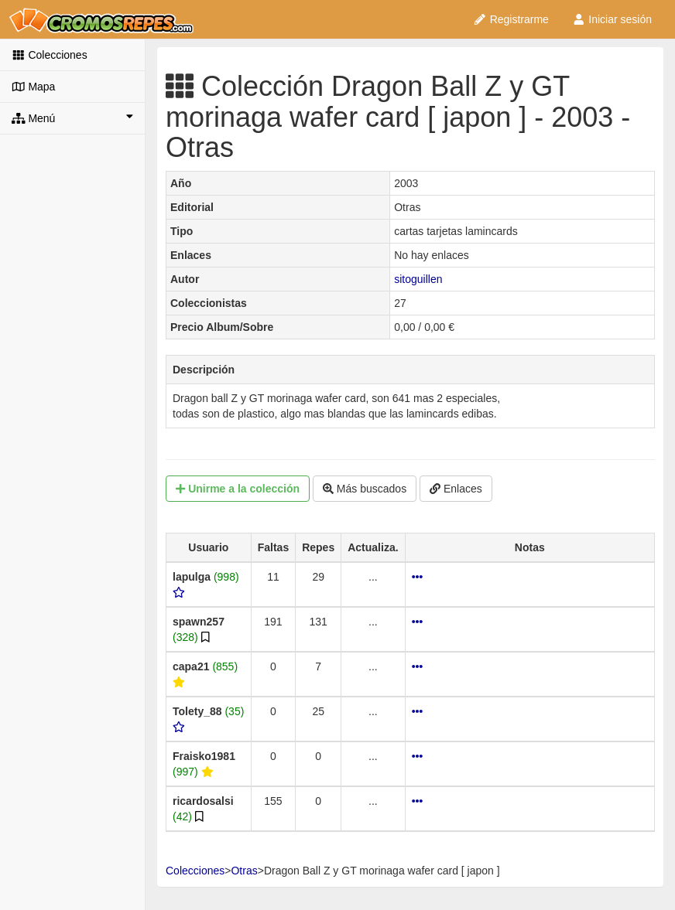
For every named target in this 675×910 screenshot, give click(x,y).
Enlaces (456, 488)
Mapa (33, 86)
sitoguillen (418, 279)
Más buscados (364, 488)
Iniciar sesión (612, 19)
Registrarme (511, 19)
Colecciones (49, 55)
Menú (72, 117)
